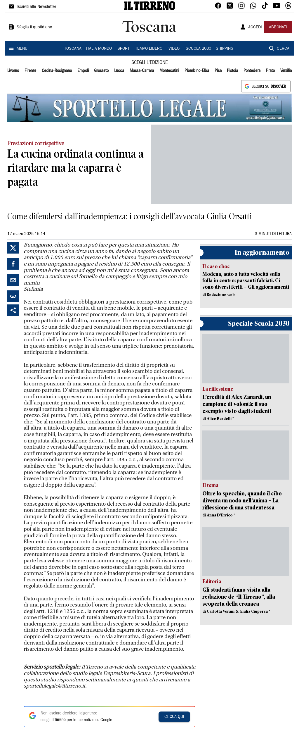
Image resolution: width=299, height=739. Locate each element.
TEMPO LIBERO (148, 49)
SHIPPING (224, 49)
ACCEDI (255, 27)
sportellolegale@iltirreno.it (54, 686)
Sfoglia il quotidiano (34, 27)
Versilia (286, 71)
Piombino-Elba (197, 71)
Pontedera (252, 71)
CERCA (283, 49)
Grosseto (101, 71)
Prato (270, 71)
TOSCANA (72, 49)
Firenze (30, 71)
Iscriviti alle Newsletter (36, 7)
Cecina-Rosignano (57, 71)
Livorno (13, 71)
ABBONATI (278, 27)
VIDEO (174, 49)
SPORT (123, 49)
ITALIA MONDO (99, 49)
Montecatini (169, 71)
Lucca (119, 71)
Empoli (83, 71)
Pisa (218, 71)
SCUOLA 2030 (198, 49)
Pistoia (232, 71)
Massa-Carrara (142, 71)
